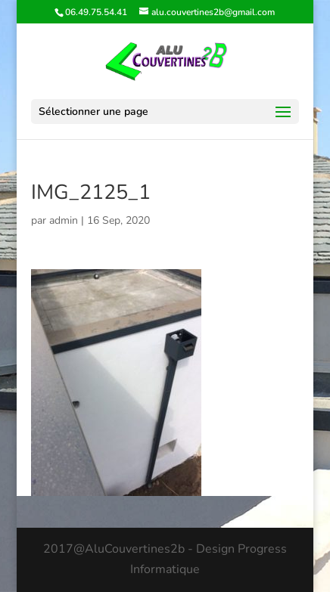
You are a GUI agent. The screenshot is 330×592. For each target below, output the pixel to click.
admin (63, 220)
